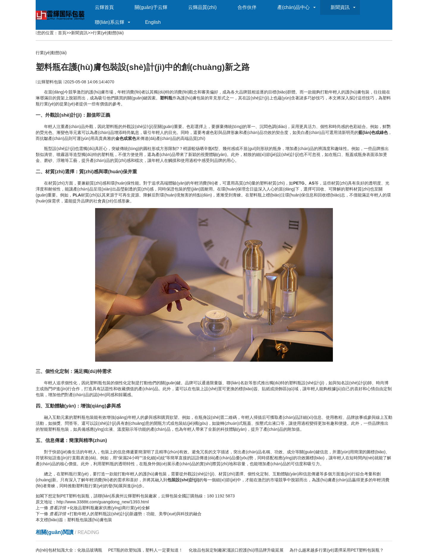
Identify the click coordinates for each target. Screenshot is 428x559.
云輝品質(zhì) (202, 7)
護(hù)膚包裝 (100, 519)
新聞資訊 (340, 7)
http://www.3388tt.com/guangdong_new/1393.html (102, 501)
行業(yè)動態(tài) (108, 32)
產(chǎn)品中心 (293, 7)
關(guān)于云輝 (151, 7)
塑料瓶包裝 (77, 519)
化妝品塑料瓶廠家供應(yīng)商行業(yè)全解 (99, 507)
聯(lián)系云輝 (110, 22)
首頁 (62, 32)
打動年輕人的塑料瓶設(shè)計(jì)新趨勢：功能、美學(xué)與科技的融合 (125, 513)
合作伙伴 (247, 7)
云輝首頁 (104, 7)
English (152, 22)
